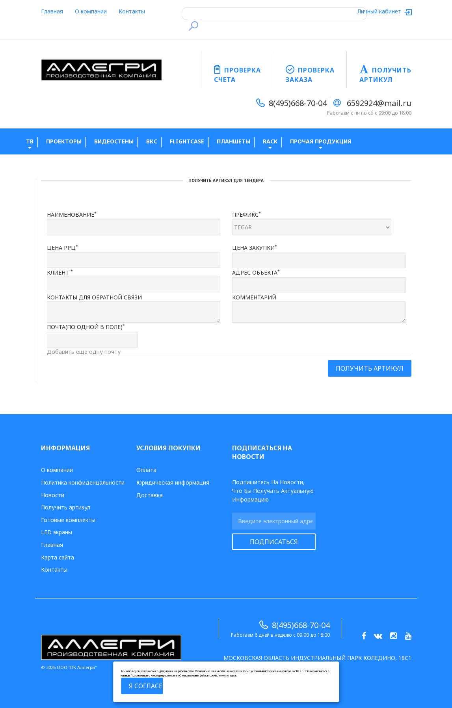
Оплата (146, 470)
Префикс (246, 214)
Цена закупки (254, 247)
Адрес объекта (256, 272)
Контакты (132, 11)
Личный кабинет (380, 11)
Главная (52, 11)
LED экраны (56, 532)
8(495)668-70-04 (298, 103)
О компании (91, 11)
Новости (52, 495)
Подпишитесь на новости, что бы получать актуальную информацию (273, 490)
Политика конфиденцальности (83, 482)
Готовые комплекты (68, 520)
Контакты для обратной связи (94, 297)
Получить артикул (65, 507)
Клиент (60, 272)
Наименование (72, 214)
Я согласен (146, 686)
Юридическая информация (172, 482)
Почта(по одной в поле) (86, 327)
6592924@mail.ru (379, 103)
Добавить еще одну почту (84, 351)
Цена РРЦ (62, 247)
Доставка (149, 495)
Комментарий (254, 297)
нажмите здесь (227, 675)
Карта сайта (57, 557)
